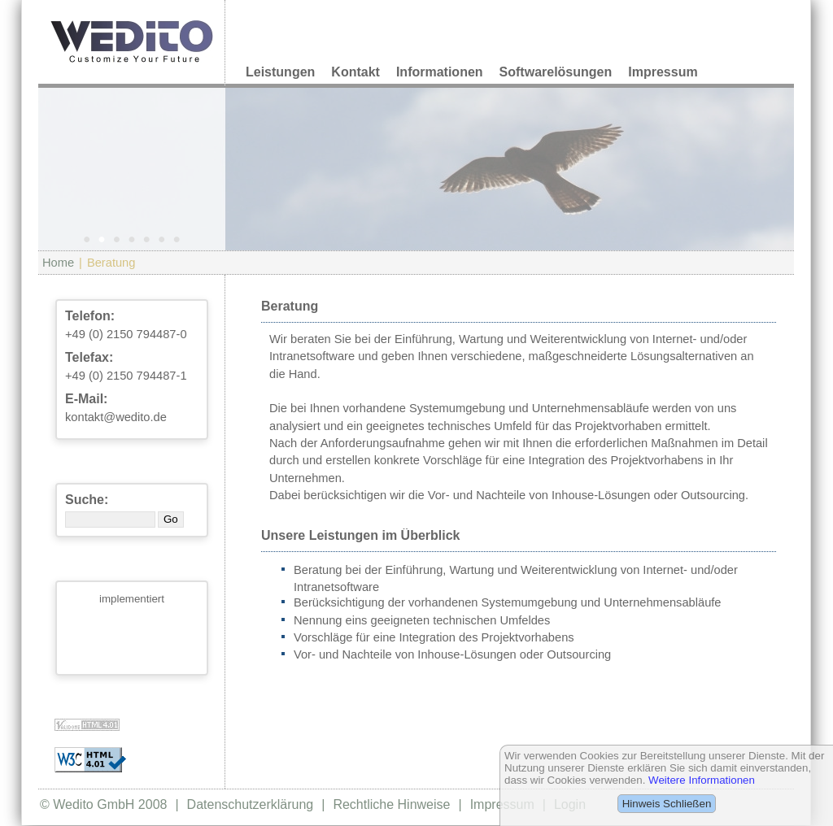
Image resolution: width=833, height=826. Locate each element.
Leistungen (280, 72)
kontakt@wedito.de (116, 417)
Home (58, 262)
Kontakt (355, 72)
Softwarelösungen (556, 72)
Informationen (439, 72)
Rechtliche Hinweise (391, 804)
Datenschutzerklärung (250, 804)
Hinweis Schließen (667, 804)
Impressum (662, 72)
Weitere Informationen (701, 780)
